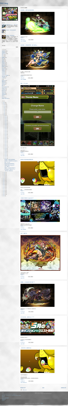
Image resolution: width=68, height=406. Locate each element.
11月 (5, 106)
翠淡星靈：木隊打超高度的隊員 (27, 10)
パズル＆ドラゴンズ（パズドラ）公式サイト (9, 394)
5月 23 (6, 127)
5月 (4, 114)
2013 (4, 194)
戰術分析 (3, 65)
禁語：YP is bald (24, 83)
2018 (4, 187)
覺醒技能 (3, 81)
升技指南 (3, 71)
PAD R (3, 67)
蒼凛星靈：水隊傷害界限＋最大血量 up (29, 45)
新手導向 (3, 63)
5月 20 (6, 131)
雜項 (23, 155)
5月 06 (6, 151)
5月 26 (6, 123)
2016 (4, 190)
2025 (4, 103)
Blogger (42, 403)
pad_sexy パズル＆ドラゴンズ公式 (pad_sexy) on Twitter (11, 395)
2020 (4, 184)
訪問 (2, 95)
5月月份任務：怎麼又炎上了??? (27, 317)
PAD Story (3, 97)
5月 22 (6, 128)
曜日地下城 (4, 90)
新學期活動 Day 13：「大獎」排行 (12, 24)
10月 (5, 107)
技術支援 (3, 84)
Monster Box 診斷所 (5, 75)
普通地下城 (4, 93)
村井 (2, 58)
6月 (4, 113)
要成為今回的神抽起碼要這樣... (27, 159)
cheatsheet (3, 89)
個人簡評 (3, 72)
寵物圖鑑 (24, 79)
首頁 (43, 387)
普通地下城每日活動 (5, 98)
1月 (4, 177)
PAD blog (4, 3)
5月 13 (6, 141)
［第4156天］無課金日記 (26, 347)
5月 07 (6, 149)
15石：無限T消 (24, 233)
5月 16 (6, 137)
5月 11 (6, 144)
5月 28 (6, 120)
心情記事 (3, 74)
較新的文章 (23, 387)
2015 (4, 191)
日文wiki (3, 396)
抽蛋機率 (3, 57)
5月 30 (6, 117)
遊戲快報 (24, 229)
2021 (4, 183)
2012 (4, 195)
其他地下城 (4, 88)
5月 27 (6, 121)
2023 (4, 180)
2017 (4, 188)
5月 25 (6, 124)
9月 (4, 109)
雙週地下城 (4, 66)
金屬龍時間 (4, 399)
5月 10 (6, 145)
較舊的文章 (63, 387)
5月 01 (6, 158)
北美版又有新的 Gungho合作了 (27, 198)
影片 (23, 278)
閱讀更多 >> (23, 37)
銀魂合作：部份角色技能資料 (11, 30)
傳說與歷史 (4, 76)
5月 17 (6, 135)
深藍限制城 (4, 94)
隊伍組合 (3, 62)
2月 (4, 175)
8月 (4, 110)
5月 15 (6, 138)
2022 (4, 181)
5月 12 (6, 142)
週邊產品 (3, 70)
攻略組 (3, 61)
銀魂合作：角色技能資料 (10, 35)
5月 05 (6, 152)
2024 (4, 178)
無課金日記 (25, 382)
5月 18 (6, 134)
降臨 (2, 85)
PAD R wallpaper (4, 86)
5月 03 (6, 155)
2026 (4, 102)
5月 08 (6, 148)
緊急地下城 (4, 80)
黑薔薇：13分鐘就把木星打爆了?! (28, 282)
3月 (4, 174)
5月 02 (6, 156)
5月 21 (6, 130)
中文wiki (3, 400)
